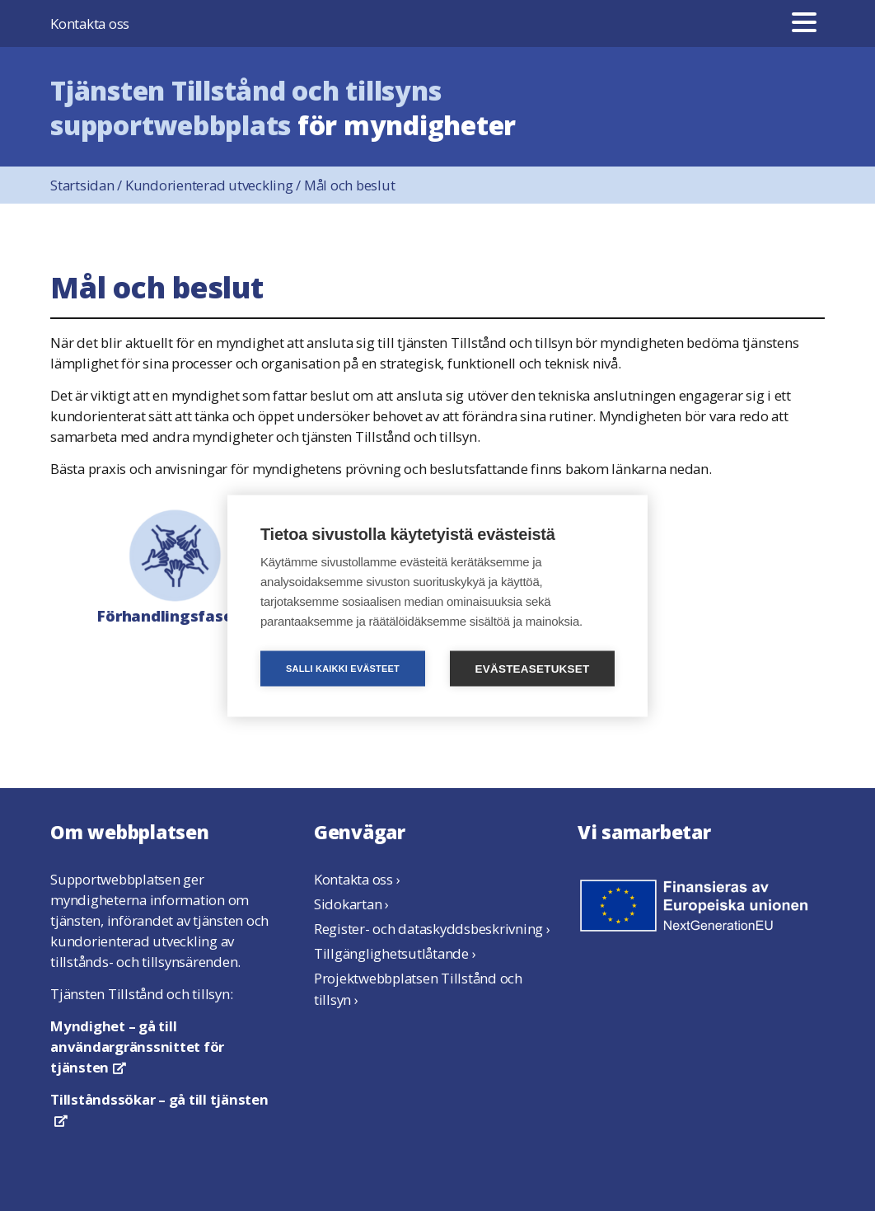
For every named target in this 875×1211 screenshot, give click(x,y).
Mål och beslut (349, 185)
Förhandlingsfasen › (174, 565)
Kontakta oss (89, 23)
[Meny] (804, 23)
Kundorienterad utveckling (214, 185)
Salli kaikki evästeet (343, 668)
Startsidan (87, 185)
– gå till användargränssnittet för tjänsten (137, 1046)
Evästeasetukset (532, 668)
